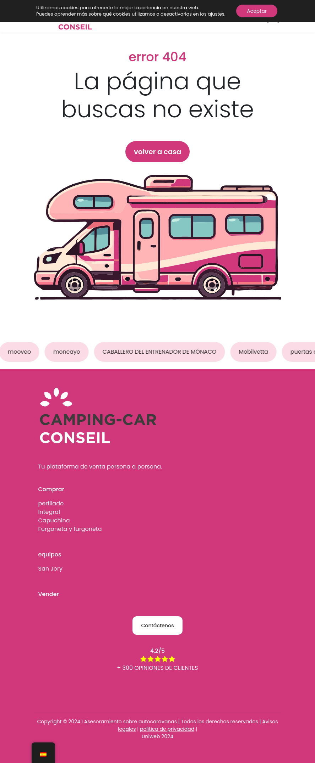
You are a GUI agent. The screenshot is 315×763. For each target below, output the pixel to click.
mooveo (20, 352)
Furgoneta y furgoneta (70, 529)
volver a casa (157, 152)
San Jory (50, 569)
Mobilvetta (254, 352)
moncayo (67, 352)
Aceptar (257, 11)
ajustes (216, 14)
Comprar (51, 489)
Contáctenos (157, 625)
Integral (49, 512)
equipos (49, 554)
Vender (48, 594)
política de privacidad (167, 729)
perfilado (51, 503)
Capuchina (54, 520)
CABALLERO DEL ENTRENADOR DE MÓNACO (160, 352)
